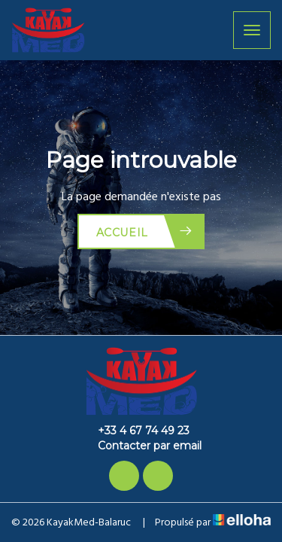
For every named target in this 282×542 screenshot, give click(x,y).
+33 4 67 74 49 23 (135, 430)
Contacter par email (141, 445)
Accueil (144, 231)
